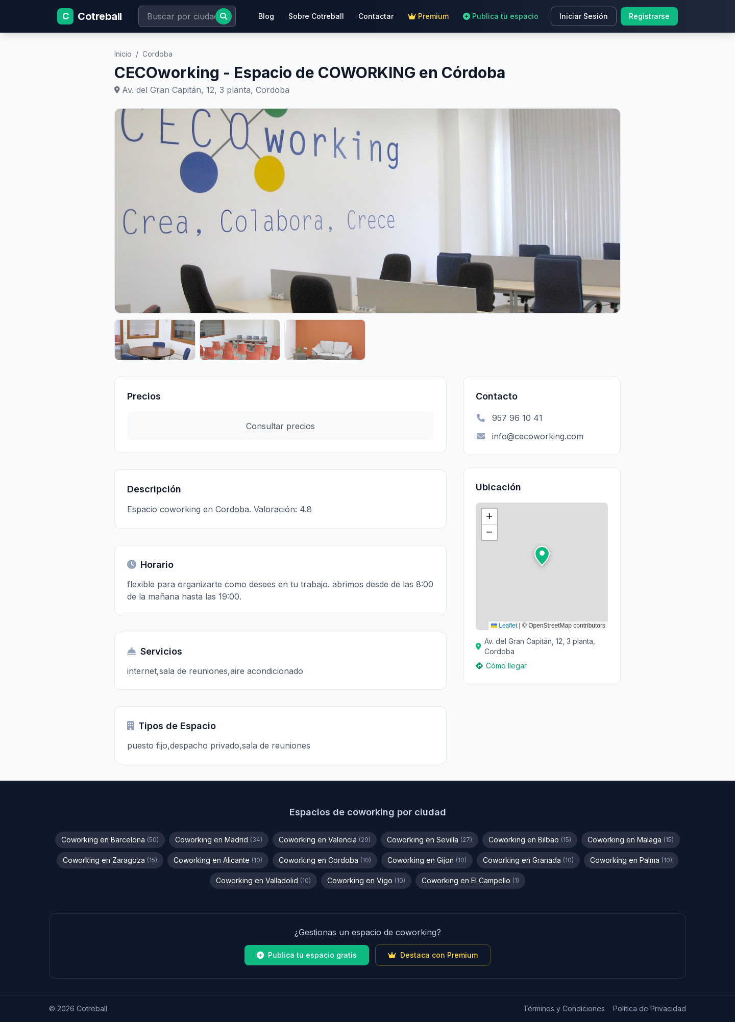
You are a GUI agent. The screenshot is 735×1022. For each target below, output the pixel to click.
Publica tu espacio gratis (307, 955)
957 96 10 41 (509, 418)
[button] (542, 556)
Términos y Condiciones (564, 1008)
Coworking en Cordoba (325, 860)
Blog (266, 16)
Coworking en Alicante (218, 860)
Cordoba (157, 53)
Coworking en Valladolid (263, 880)
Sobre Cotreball (316, 16)
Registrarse (649, 16)
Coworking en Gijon (427, 860)
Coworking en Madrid (218, 839)
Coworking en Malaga (630, 839)
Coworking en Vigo (366, 880)
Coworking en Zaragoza (110, 860)
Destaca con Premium (433, 955)
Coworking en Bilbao (529, 839)
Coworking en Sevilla (429, 839)
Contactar (376, 16)
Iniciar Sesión (583, 16)
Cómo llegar (501, 665)
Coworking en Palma (631, 860)
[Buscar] (223, 16)
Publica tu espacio (500, 16)
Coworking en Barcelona (110, 839)
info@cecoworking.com (529, 436)
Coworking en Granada (528, 860)
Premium (428, 16)
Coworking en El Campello (470, 880)
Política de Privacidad (649, 1008)
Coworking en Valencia (325, 839)
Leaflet (504, 625)
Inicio (123, 53)
